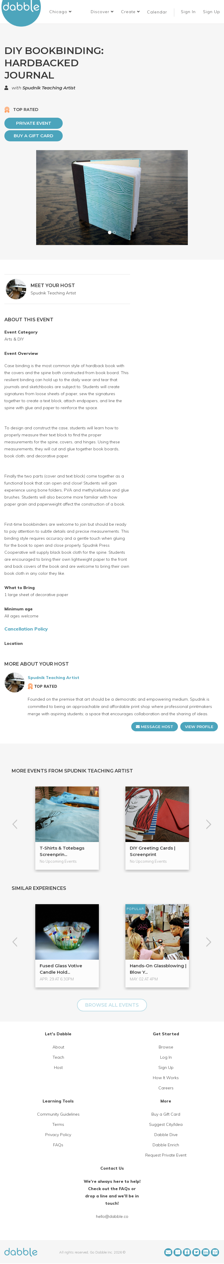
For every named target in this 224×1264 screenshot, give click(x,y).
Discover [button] (102, 11)
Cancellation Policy (26, 629)
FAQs (58, 1144)
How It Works (166, 1077)
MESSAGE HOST (154, 726)
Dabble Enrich (166, 1144)
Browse (166, 1047)
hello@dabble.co (112, 1216)
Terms (58, 1124)
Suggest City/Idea (166, 1124)
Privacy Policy (58, 1134)
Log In (166, 1057)
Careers (166, 1088)
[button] (60, 11)
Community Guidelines (58, 1114)
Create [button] (130, 11)
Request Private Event (165, 1155)
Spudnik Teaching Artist (48, 88)
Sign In (189, 11)
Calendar (157, 12)
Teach (58, 1057)
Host (58, 1067)
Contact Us (112, 1168)
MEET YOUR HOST (53, 285)
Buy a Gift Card (33, 135)
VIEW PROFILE (199, 726)
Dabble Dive (166, 1134)
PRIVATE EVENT (33, 123)
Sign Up (212, 11)
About (58, 1047)
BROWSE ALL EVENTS (112, 1005)
